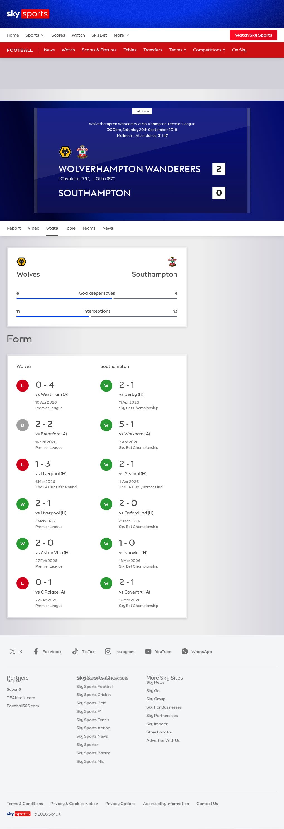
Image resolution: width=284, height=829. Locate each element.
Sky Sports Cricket (93, 711)
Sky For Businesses (164, 720)
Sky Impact (157, 737)
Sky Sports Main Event (97, 687)
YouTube (157, 651)
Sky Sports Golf (91, 720)
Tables (130, 50)
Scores (58, 35)
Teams (177, 50)
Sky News (155, 695)
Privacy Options (120, 804)
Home (13, 35)
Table (70, 228)
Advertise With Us (163, 753)
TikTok (82, 651)
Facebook (46, 651)
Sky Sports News (92, 753)
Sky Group (156, 711)
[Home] (28, 14)
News (49, 50)
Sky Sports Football (94, 703)
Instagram (119, 651)
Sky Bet (99, 35)
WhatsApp (195, 651)
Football (20, 50)
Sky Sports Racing (93, 770)
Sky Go (153, 703)
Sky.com (154, 687)
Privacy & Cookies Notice (74, 804)
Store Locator (159, 745)
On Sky (239, 50)
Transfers (152, 50)
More (122, 35)
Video (34, 228)
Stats (52, 228)
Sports (35, 35)
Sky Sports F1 (88, 728)
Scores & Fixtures (99, 50)
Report (14, 228)
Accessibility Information (166, 804)
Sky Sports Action (93, 745)
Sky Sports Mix (90, 778)
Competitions (209, 50)
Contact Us (207, 804)
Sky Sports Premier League (101, 695)
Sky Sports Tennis (92, 737)
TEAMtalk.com (21, 703)
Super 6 (14, 695)
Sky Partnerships (162, 728)
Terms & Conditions (25, 804)
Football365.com (23, 711)
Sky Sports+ (87, 761)
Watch (78, 35)
